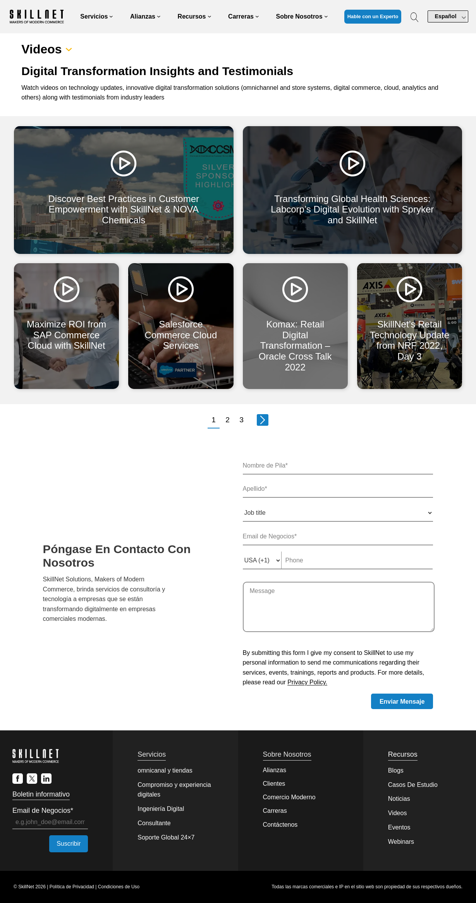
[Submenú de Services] (111, 17)
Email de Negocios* (42, 810)
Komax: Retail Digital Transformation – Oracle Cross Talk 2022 (295, 345)
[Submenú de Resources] (209, 17)
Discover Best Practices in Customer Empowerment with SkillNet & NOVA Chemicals (123, 209)
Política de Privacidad (72, 886)
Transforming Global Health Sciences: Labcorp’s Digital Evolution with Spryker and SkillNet (352, 209)
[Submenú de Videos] (68, 49)
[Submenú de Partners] (159, 17)
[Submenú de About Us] (326, 17)
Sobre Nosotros (287, 754)
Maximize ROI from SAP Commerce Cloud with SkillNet (66, 335)
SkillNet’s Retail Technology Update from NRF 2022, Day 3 (409, 340)
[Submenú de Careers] (257, 17)
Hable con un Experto (373, 16)
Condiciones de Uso (118, 886)
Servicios (151, 754)
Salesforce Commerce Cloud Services (181, 335)
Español (445, 16)
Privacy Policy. (307, 682)
